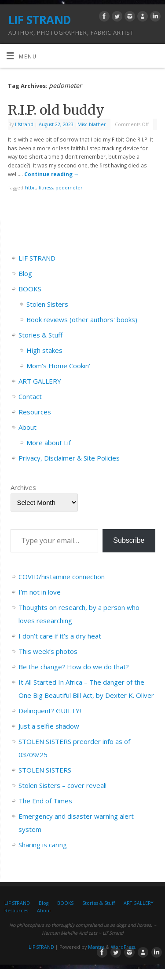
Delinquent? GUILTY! (49, 710)
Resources (34, 411)
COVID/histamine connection (61, 576)
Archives (23, 487)
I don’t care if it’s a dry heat (59, 635)
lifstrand (24, 124)
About (27, 427)
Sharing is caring (42, 844)
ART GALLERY (39, 381)
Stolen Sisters (47, 304)
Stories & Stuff (40, 334)
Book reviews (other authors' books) (81, 319)
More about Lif (48, 442)
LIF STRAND (39, 19)
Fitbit (30, 188)
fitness (46, 188)
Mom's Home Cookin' (58, 365)
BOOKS (29, 288)
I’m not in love (39, 592)
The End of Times (45, 800)
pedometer (69, 188)
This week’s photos (47, 651)
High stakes (44, 350)
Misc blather (91, 124)
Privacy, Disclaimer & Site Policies (69, 458)
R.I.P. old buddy (56, 110)
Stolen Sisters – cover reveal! (62, 785)
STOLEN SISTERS (44, 770)
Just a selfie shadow (48, 726)
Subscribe (128, 540)
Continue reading (51, 174)
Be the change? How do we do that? (73, 666)
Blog (25, 273)
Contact (30, 396)
